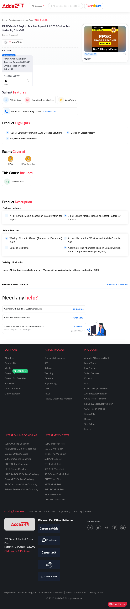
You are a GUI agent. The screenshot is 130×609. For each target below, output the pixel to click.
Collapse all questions (117, 284)
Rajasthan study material (18, 20)
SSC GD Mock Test (54, 448)
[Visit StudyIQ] (49, 564)
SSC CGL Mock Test (54, 468)
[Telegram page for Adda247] (106, 527)
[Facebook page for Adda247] (114, 527)
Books (87, 383)
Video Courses (91, 373)
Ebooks (88, 378)
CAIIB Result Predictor (95, 398)
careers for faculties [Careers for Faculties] (15, 378)
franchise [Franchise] (9, 383)
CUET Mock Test (53, 479)
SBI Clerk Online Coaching (18, 458)
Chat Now (78, 318)
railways (49, 368)
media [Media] (8, 368)
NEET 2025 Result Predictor (98, 403)
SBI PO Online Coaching (17, 443)
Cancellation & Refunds (51, 592)
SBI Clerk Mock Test (54, 443)
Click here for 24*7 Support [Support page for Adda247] (18, 551)
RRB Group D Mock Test (57, 474)
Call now (78, 326)
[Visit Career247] (49, 552)
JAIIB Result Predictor (95, 393)
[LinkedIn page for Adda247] (90, 527)
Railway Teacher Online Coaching (21, 489)
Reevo (87, 418)
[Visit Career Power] (49, 576)
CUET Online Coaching (16, 463)
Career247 (89, 413)
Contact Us (78, 309)
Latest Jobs (50, 511)
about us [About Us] (9, 357)
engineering (51, 383)
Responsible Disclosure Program (20, 592)
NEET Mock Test (53, 484)
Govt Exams (35, 511)
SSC (46, 363)
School (88, 511)
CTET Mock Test (53, 463)
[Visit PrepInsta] (49, 540)
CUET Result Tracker (94, 408)
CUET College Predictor (96, 388)
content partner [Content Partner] (13, 388)
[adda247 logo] (19, 524)
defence (49, 378)
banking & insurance (55, 357)
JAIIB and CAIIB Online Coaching (22, 474)
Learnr (87, 429)
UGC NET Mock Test (55, 499)
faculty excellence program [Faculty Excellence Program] (58, 398)
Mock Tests (29, 20)
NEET (47, 393)
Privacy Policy (96, 592)
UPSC (48, 388)
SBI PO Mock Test (53, 458)
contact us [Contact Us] (10, 363)
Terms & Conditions (76, 592)
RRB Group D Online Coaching (20, 448)
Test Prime (89, 424)
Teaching (77, 511)
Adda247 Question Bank (96, 357)
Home (4, 20)
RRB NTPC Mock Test (55, 453)
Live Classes (90, 368)
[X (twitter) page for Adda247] (98, 527)
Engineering (64, 511)
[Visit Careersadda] (49, 528)
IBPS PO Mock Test (54, 489)
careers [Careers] (8, 373)
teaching (49, 373)
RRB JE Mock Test (53, 494)
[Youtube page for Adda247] (123, 527)
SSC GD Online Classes (16, 453)
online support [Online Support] (12, 393)
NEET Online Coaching (16, 468)
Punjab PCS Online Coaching (19, 479)
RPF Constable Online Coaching (21, 484)
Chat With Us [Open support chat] (117, 604)
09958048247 (49, 111)
